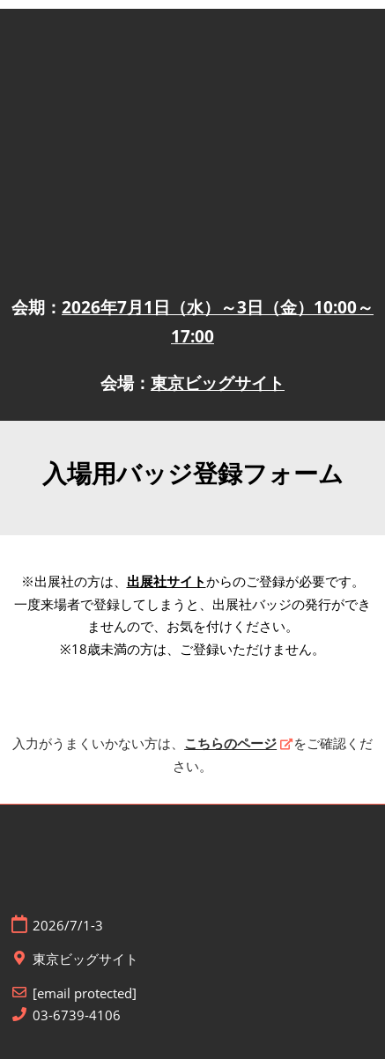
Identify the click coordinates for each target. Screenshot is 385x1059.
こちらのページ (230, 743)
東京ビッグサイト (218, 382)
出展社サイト (166, 581)
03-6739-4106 (77, 1015)
